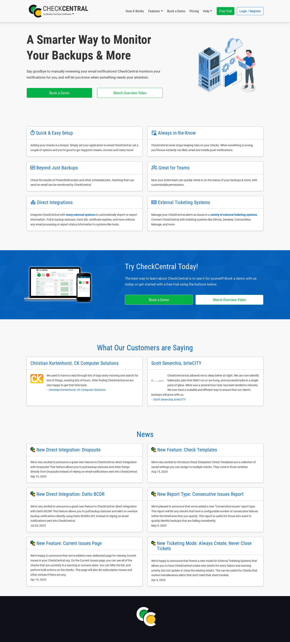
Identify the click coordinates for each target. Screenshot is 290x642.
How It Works (135, 11)
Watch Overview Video (130, 93)
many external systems (80, 214)
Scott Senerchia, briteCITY (169, 399)
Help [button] (206, 11)
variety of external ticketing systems (233, 214)
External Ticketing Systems (184, 202)
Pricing (194, 11)
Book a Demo (176, 11)
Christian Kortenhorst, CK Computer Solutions (77, 389)
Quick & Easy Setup (54, 133)
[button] (58, 11)
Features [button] (154, 11)
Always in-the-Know (177, 133)
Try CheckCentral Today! (161, 266)
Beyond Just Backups (57, 168)
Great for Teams (174, 168)
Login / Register (250, 11)
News (145, 434)
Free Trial (225, 11)
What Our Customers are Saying (145, 347)
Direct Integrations (55, 202)
